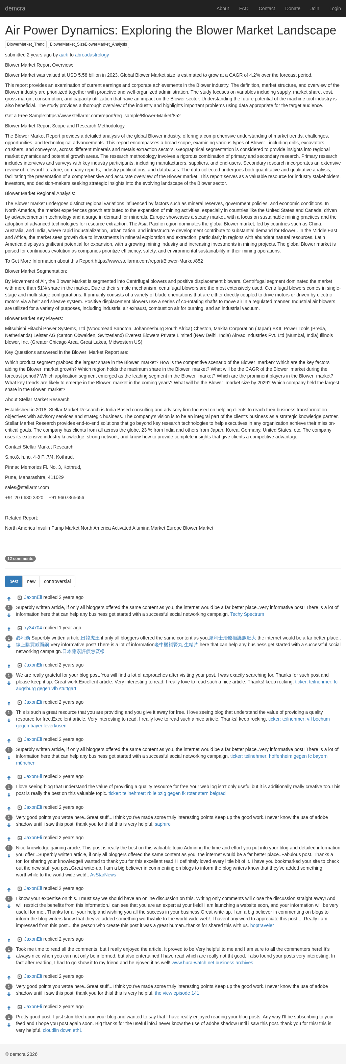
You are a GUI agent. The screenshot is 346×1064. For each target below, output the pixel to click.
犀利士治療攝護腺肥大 (232, 637)
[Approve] (8, 599)
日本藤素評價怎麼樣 (83, 651)
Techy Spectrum (247, 614)
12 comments (20, 558)
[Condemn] (8, 616)
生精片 (191, 644)
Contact (267, 8)
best (13, 581)
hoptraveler (262, 925)
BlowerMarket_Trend (26, 44)
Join (315, 8)
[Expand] (19, 598)
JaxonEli (33, 597)
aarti (63, 54)
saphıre (163, 824)
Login (335, 8)
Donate (292, 8)
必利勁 (23, 637)
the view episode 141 (177, 993)
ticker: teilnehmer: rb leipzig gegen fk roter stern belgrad (166, 793)
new (31, 581)
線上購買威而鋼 (32, 644)
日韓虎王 (90, 637)
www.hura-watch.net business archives (212, 962)
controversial (57, 581)
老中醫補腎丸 (168, 644)
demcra (15, 8)
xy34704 (33, 627)
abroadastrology (92, 54)
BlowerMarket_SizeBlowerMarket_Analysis (88, 44)
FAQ (244, 8)
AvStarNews (103, 874)
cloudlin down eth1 (62, 1030)
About (223, 8)
